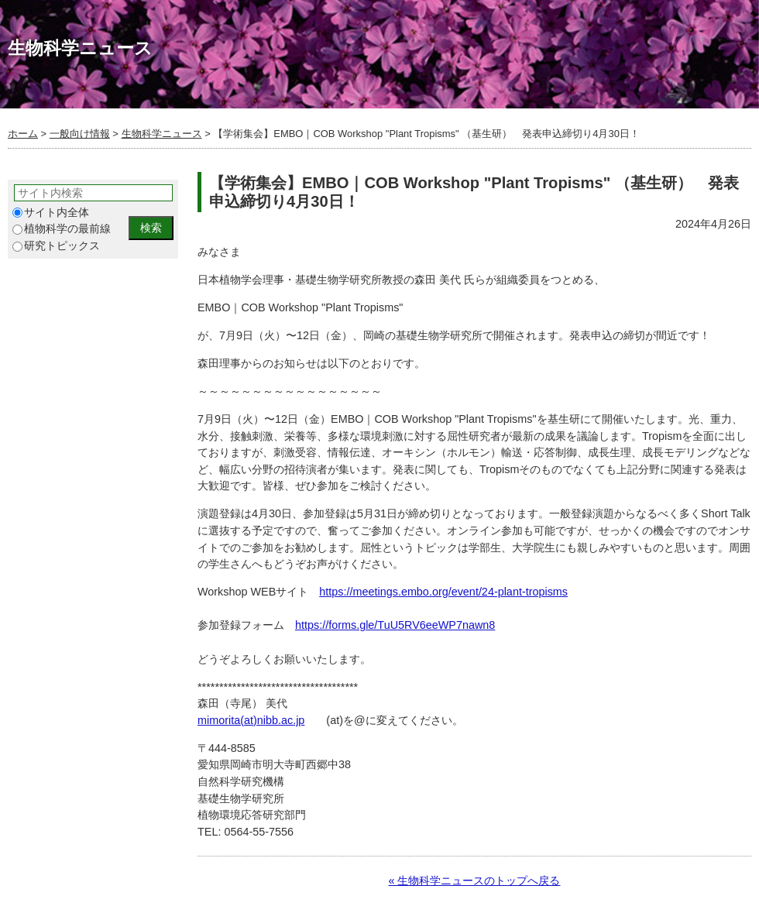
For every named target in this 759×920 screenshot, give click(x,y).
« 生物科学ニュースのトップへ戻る (474, 880)
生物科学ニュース (162, 133)
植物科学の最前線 (61, 229)
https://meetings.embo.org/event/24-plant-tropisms (443, 591)
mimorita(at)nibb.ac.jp (250, 720)
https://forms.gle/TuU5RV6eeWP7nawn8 (395, 625)
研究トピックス (56, 246)
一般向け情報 (80, 133)
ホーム (23, 133)
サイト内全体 (50, 212)
